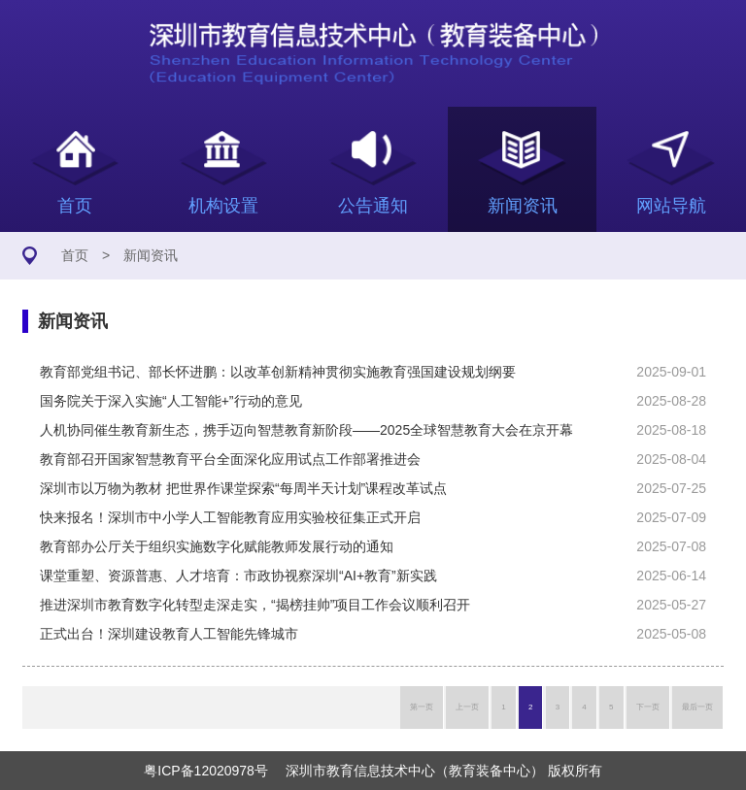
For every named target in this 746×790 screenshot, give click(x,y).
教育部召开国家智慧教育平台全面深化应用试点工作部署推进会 (230, 459)
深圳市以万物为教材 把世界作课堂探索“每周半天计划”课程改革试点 (243, 488)
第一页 (421, 707)
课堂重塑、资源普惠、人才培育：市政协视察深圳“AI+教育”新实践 (238, 575)
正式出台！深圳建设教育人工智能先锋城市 (169, 634)
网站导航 (671, 168)
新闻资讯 (522, 168)
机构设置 (224, 168)
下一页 (648, 707)
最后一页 (697, 707)
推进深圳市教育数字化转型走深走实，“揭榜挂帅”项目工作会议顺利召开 (255, 604)
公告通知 (373, 168)
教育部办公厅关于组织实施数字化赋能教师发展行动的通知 (216, 546)
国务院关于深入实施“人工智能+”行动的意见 (171, 401)
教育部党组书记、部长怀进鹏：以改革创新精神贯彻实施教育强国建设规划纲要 (278, 371)
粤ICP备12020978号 (206, 770)
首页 (75, 168)
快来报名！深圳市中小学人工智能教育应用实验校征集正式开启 (230, 517)
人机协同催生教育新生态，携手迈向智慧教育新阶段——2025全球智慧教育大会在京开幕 (306, 430)
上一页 (467, 707)
